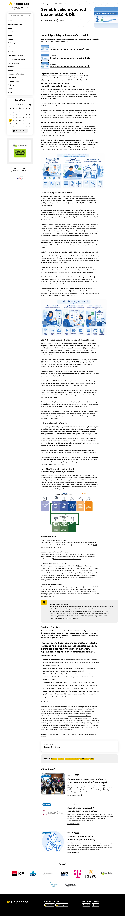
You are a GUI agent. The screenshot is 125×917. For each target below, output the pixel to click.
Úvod (42, 4)
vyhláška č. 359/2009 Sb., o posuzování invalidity (57, 719)
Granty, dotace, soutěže (16, 59)
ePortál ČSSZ (54, 581)
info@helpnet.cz (61, 906)
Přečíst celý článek (73, 796)
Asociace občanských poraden (62, 730)
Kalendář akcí (20, 100)
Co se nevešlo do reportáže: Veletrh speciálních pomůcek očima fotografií (87, 782)
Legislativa (12, 32)
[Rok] (22, 104)
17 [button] (10, 120)
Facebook (15, 169)
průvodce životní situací (71, 759)
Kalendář (11, 67)
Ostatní (10, 46)
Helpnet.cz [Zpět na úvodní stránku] (22, 4)
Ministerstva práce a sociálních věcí (79, 717)
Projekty (11, 85)
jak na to (61, 759)
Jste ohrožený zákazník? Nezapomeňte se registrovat (82, 810)
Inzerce (10, 70)
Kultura (10, 39)
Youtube (24, 169)
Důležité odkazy (13, 81)
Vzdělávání (12, 78)
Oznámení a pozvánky (15, 56)
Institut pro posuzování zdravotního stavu (67, 560)
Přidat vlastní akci (20, 131)
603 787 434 (49, 906)
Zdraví (10, 28)
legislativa (54, 759)
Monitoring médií (14, 63)
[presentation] (53, 784)
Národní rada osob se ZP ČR (82, 595)
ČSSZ (92, 759)
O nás (10, 89)
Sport (10, 35)
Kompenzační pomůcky (16, 74)
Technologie (12, 43)
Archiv (10, 92)
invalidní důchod (84, 759)
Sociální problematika (15, 24)
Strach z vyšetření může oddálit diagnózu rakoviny (81, 839)
